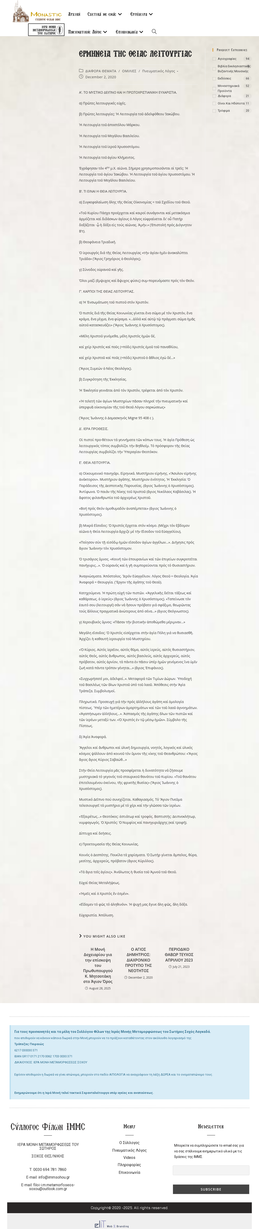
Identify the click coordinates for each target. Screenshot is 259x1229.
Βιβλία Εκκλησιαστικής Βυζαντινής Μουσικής (234, 68)
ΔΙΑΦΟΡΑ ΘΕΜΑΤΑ (101, 71)
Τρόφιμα (224, 110)
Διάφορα (224, 96)
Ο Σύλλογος (129, 1142)
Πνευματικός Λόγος (158, 71)
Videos (129, 1157)
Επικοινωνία (129, 1172)
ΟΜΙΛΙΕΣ (129, 71)
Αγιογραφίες (227, 59)
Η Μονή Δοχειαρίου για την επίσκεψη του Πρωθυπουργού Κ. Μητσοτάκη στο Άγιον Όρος (98, 965)
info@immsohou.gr (54, 1177)
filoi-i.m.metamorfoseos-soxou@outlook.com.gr (52, 1187)
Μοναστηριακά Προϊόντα (228, 88)
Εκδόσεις (224, 78)
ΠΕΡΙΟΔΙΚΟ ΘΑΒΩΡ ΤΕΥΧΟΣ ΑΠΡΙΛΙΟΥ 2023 (179, 955)
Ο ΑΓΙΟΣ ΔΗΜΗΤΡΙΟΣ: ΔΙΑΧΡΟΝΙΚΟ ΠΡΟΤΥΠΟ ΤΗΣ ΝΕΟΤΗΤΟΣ (138, 960)
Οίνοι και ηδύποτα (231, 103)
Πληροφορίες (129, 1164)
